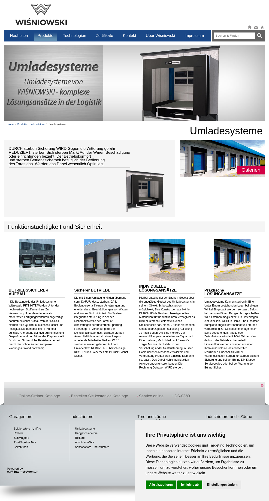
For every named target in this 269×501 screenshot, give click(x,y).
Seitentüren (21, 447)
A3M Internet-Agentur (22, 471)
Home (11, 124)
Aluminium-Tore (84, 442)
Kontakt (129, 35)
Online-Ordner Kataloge (38, 396)
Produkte (45, 35)
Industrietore (37, 124)
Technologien (74, 35)
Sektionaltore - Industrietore (92, 447)
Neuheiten (19, 35)
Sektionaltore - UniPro (27, 428)
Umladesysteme (85, 428)
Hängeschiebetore (86, 433)
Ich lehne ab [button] (190, 484)
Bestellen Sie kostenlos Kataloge (98, 396)
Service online (150, 396)
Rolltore (18, 433)
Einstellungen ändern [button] (222, 484)
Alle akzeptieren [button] (161, 484)
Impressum (194, 35)
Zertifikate (104, 35)
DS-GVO (181, 396)
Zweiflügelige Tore (25, 442)
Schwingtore (21, 437)
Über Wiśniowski (160, 35)
